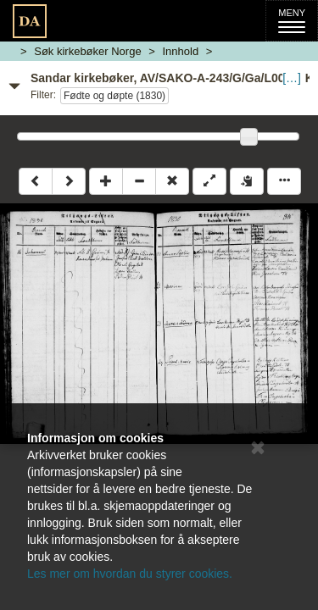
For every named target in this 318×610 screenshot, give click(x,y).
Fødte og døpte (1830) (114, 96)
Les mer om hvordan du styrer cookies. (129, 573)
